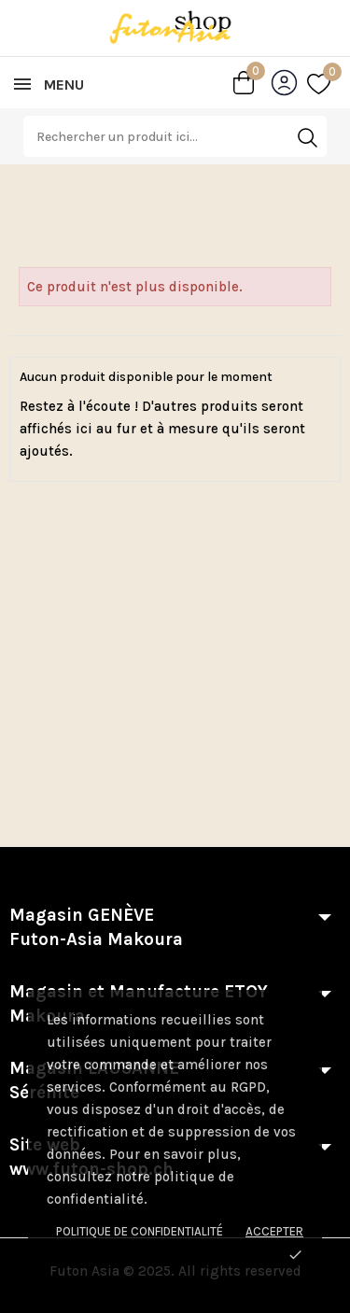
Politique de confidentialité (139, 1231)
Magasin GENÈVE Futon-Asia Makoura (96, 927)
